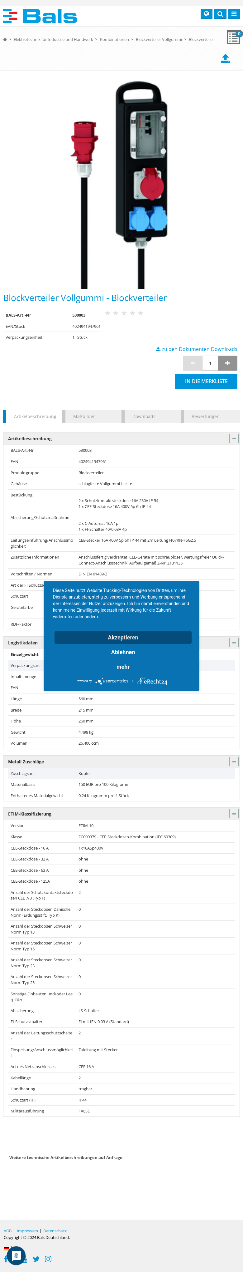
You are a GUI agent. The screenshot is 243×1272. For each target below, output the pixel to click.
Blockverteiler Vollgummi (159, 39)
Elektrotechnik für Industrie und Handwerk (53, 39)
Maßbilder (84, 416)
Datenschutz (55, 1231)
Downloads (143, 416)
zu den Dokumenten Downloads (196, 349)
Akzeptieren (123, 637)
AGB (8, 1231)
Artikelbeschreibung (35, 416)
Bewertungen (206, 416)
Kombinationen (114, 39)
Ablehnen (123, 652)
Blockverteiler (201, 39)
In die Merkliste (206, 381)
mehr (123, 666)
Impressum (27, 1231)
